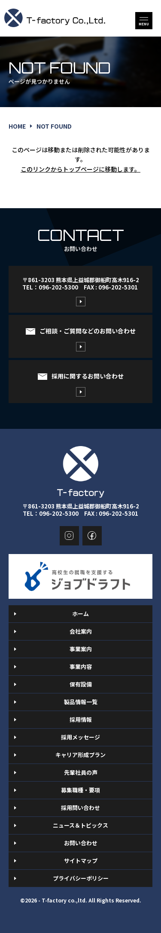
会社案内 (81, 631)
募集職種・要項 (80, 790)
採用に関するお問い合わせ (88, 376)
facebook (92, 535)
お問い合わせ (80, 843)
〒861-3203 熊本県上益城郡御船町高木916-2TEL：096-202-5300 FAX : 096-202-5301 (80, 283)
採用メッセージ (80, 737)
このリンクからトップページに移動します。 (80, 169)
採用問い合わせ (80, 808)
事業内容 (81, 666)
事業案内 (81, 649)
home (17, 126)
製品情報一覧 (80, 702)
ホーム (80, 614)
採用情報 (81, 719)
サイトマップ (80, 860)
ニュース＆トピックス (80, 825)
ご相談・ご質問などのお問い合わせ (87, 330)
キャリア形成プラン (80, 755)
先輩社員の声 (80, 772)
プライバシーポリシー (81, 878)
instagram (69, 535)
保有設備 (81, 684)
